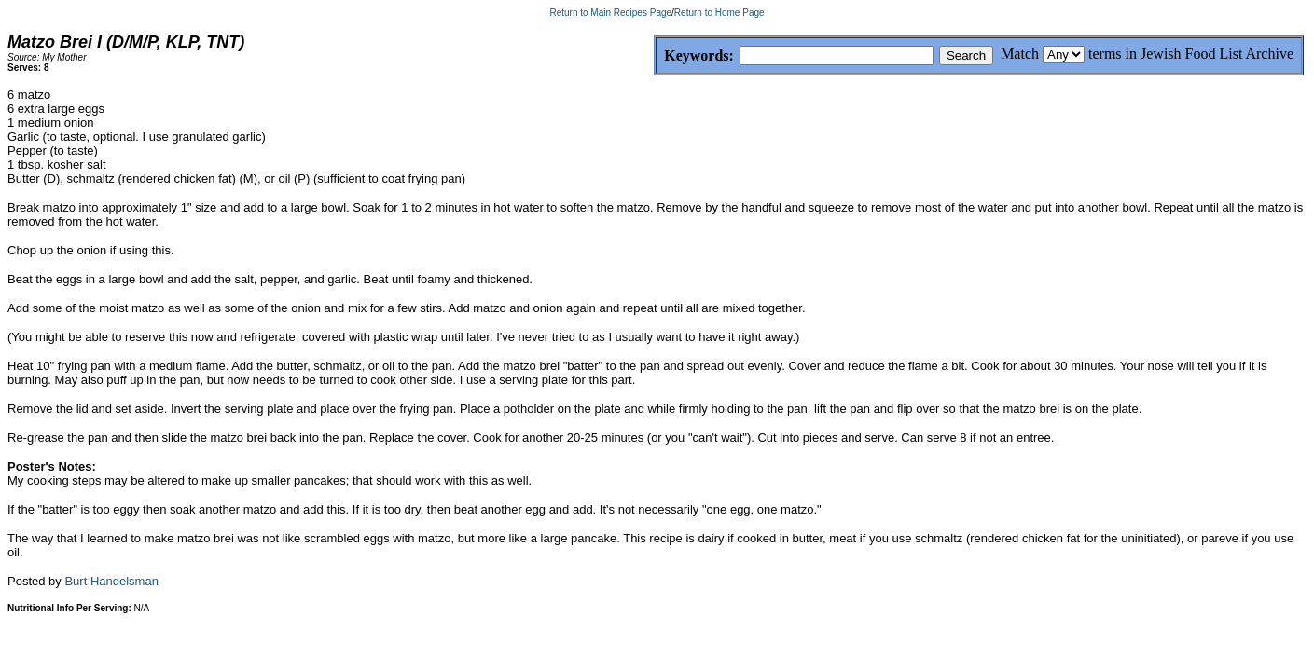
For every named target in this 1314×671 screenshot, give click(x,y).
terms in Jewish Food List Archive (1190, 54)
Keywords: (654, 56)
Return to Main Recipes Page (610, 12)
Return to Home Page (719, 12)
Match (1020, 54)
